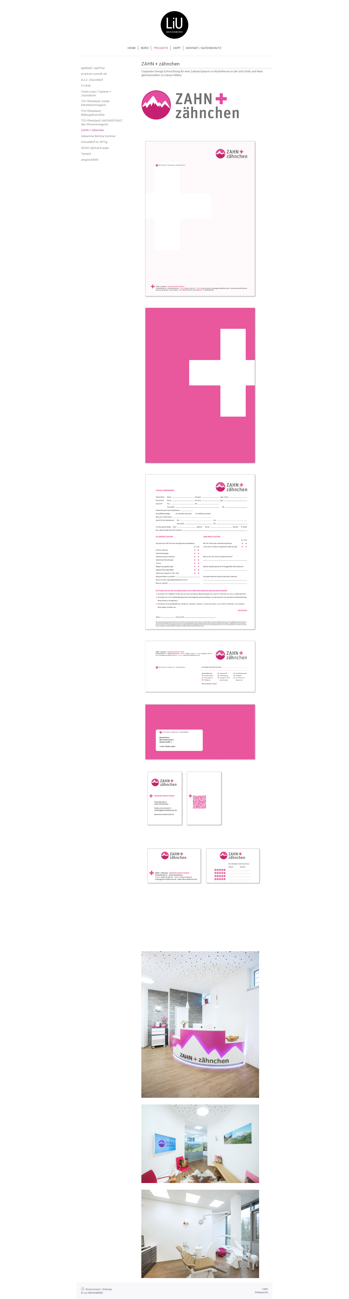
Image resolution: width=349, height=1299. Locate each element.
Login (265, 1288)
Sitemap (107, 1289)
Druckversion (91, 1289)
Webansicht (261, 1292)
